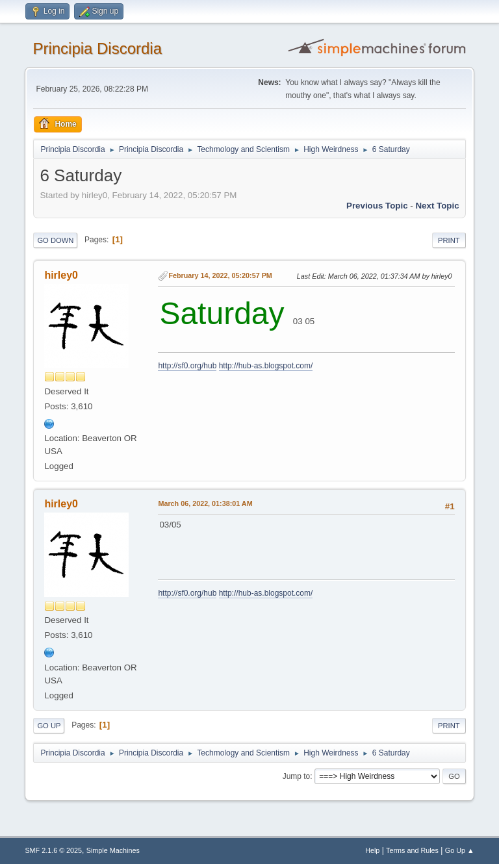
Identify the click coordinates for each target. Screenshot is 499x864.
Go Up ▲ (459, 850)
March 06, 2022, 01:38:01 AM (205, 503)
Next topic (437, 205)
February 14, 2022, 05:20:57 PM (220, 275)
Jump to (297, 776)
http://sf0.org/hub (187, 365)
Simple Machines (113, 850)
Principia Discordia (97, 48)
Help (372, 850)
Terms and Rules (412, 850)
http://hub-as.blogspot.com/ (266, 365)
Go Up (48, 726)
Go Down (55, 240)
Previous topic (377, 205)
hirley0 (61, 275)
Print (449, 240)
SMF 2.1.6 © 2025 (53, 850)
